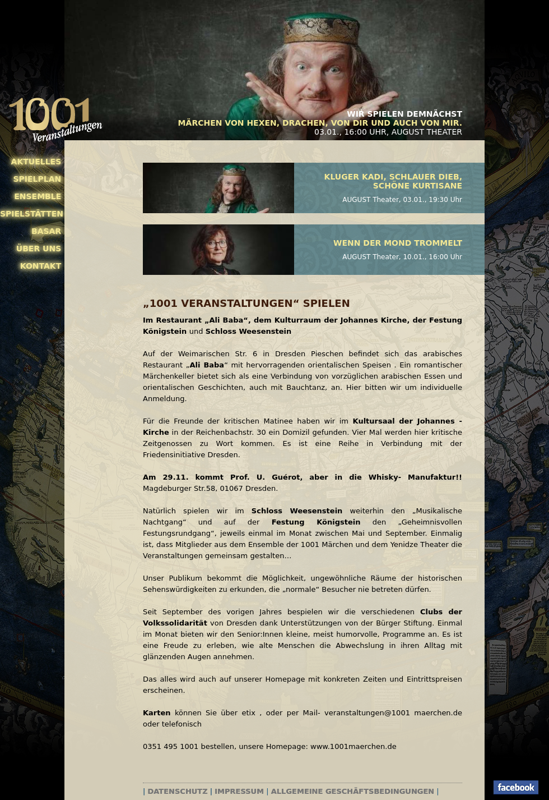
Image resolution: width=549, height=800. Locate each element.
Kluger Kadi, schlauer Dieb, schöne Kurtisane (393, 181)
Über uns (38, 248)
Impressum (239, 791)
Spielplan (37, 178)
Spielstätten (30, 213)
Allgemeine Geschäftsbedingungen (352, 791)
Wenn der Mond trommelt (397, 242)
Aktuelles (36, 161)
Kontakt (41, 265)
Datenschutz (178, 791)
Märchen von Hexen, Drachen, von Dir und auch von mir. (320, 122)
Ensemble (37, 196)
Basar (46, 231)
